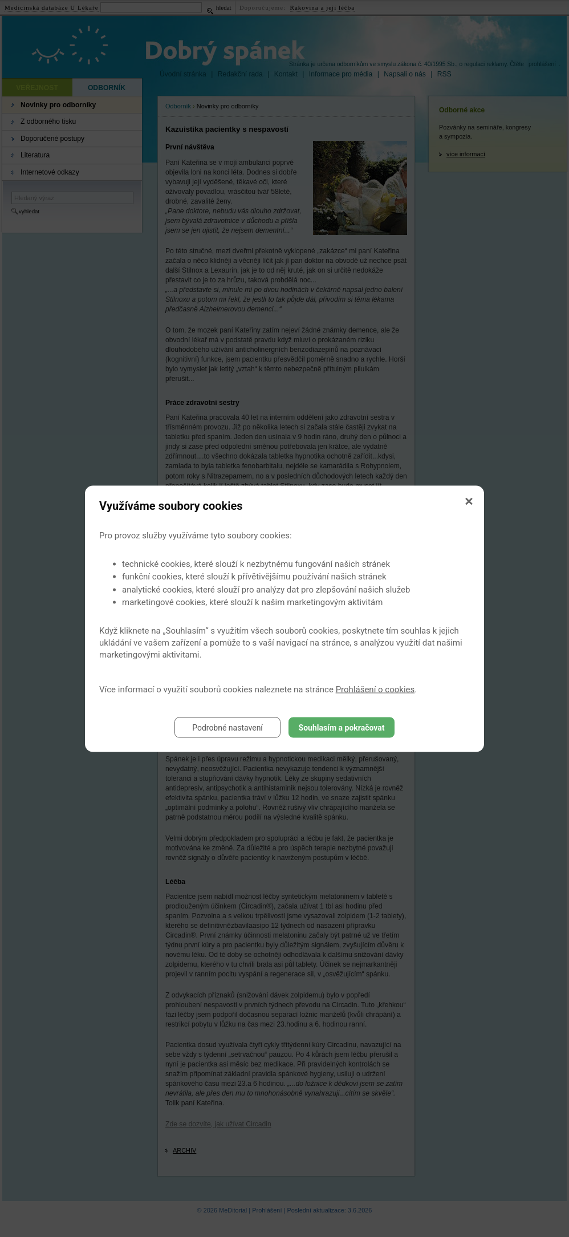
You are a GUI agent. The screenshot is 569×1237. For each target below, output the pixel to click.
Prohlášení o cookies (375, 689)
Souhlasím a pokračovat (342, 727)
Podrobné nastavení (227, 727)
